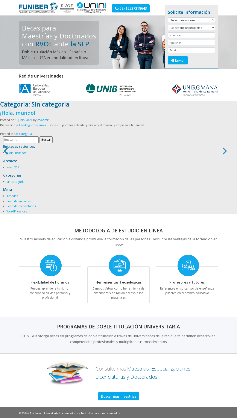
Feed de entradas (18, 201)
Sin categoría (23, 134)
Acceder (12, 196)
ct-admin (43, 120)
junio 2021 (13, 167)
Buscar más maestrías (118, 396)
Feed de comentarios (21, 206)
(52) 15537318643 (131, 8)
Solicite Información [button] (189, 12)
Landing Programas (32, 125)
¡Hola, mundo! (17, 112)
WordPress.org (16, 211)
